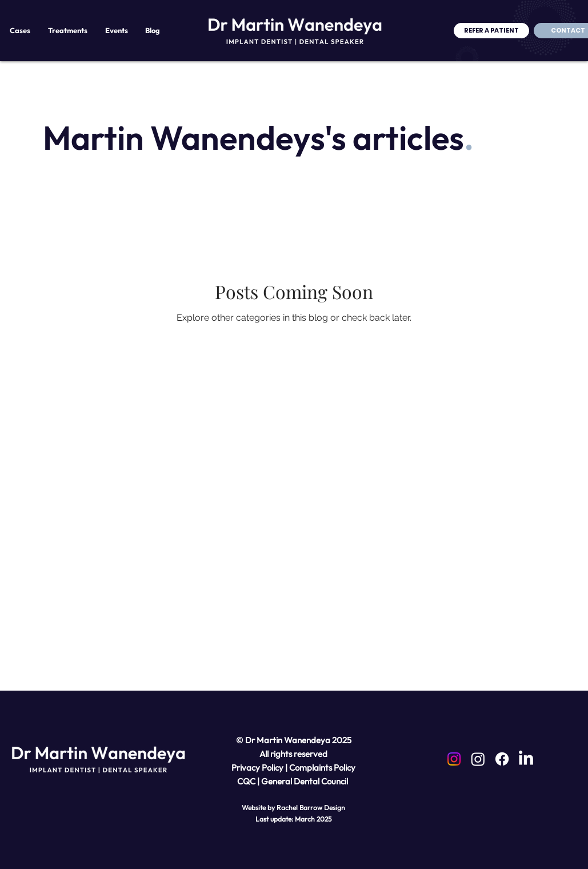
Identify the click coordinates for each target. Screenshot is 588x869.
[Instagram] (454, 759)
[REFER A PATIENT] (491, 30)
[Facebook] (502, 759)
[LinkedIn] (526, 759)
